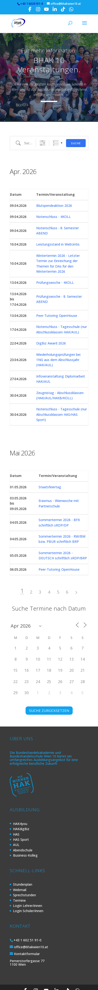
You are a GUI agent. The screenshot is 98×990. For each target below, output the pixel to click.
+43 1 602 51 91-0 (27, 926)
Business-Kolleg (25, 841)
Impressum (53, 984)
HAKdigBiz (21, 814)
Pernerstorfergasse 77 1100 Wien (27, 948)
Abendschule (22, 836)
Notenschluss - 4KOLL (53, 202)
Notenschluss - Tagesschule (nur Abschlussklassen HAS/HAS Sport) (61, 400)
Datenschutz (30, 984)
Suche (76, 129)
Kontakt (71, 984)
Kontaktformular (27, 939)
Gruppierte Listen (56, 129)
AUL (16, 830)
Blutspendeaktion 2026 (54, 191)
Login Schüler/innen (28, 896)
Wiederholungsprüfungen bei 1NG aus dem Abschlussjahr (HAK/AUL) (58, 345)
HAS (16, 820)
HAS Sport (21, 825)
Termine (19, 886)
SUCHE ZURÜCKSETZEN (49, 696)
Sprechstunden (24, 881)
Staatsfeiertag (50, 473)
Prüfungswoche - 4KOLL (55, 268)
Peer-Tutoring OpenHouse (56, 301)
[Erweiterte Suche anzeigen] (42, 129)
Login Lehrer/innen (27, 891)
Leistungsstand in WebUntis (58, 230)
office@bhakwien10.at (31, 933)
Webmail (19, 875)
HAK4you (20, 809)
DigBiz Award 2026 (51, 329)
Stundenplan (22, 870)
